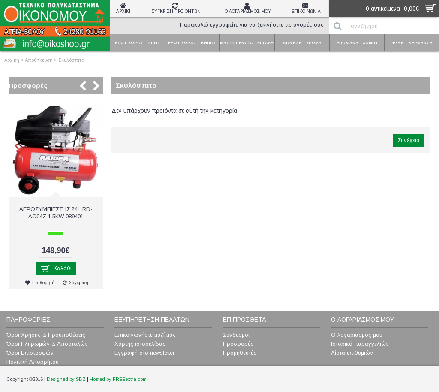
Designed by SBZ (66, 379)
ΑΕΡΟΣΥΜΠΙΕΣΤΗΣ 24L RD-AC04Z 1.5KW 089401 (56, 213)
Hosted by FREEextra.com (118, 379)
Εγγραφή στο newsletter (144, 353)
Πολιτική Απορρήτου (32, 362)
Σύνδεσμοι (236, 335)
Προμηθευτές (239, 353)
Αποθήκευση (39, 60)
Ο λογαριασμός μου (356, 335)
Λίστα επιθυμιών (352, 353)
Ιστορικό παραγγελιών (360, 344)
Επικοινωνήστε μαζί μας (145, 335)
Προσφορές (28, 85)
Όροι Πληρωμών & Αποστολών (47, 344)
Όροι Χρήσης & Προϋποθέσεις (45, 335)
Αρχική (11, 60)
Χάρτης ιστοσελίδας (139, 344)
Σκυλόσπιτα (71, 60)
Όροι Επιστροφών (30, 353)
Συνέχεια (408, 140)
